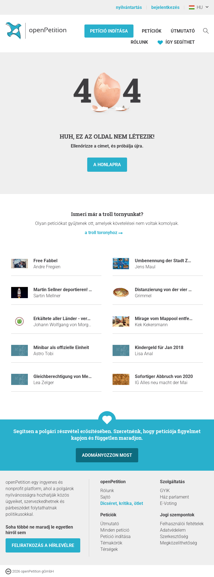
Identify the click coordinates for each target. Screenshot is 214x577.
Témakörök (111, 543)
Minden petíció (114, 530)
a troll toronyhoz (101, 232)
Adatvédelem (173, 530)
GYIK (165, 490)
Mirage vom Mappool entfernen (166, 318)
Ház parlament (174, 497)
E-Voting (168, 503)
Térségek (109, 549)
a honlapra (107, 164)
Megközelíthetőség (178, 543)
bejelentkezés (165, 7)
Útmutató (183, 31)
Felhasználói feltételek (182, 523)
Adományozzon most (107, 455)
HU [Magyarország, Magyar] (196, 7)
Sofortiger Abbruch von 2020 (164, 376)
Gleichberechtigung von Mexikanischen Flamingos (83, 376)
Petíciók (152, 31)
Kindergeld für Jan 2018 (159, 347)
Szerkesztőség (174, 536)
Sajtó (105, 497)
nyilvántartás (129, 7)
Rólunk (139, 42)
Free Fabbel (45, 260)
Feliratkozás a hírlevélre (43, 545)
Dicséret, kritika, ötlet (121, 503)
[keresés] (206, 30)
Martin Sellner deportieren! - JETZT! (69, 289)
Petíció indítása (109, 31)
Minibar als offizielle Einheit (61, 347)
